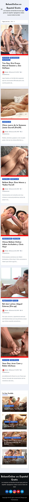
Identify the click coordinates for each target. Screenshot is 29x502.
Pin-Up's (15, 300)
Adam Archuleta (7, 238)
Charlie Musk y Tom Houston (13, 409)
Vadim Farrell (14, 179)
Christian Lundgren (10, 457)
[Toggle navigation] (1, 9)
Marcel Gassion (14, 57)
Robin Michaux (14, 360)
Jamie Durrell (6, 121)
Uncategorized (9, 405)
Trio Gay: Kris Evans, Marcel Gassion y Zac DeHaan (11, 65)
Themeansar (14, 499)
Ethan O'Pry (8, 437)
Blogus (23, 497)
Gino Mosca (6, 179)
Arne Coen (6, 360)
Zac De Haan (6, 59)
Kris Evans (6, 57)
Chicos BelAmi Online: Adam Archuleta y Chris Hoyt (12, 244)
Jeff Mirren (14, 421)
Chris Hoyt (16, 238)
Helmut (7, 421)
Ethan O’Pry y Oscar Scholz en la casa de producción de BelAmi (14, 442)
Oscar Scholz (16, 437)
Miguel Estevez (7, 300)
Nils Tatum (20, 457)
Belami (5, 72)
